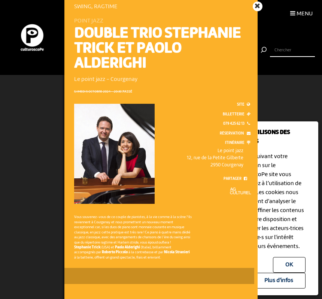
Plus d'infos (278, 281)
